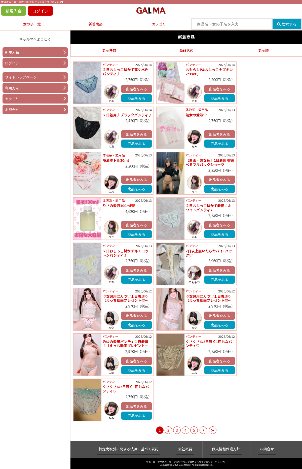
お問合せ (12, 109)
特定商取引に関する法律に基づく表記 (129, 448)
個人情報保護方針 (226, 448)
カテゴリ (159, 23)
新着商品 (95, 23)
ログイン (40, 11)
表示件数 (109, 50)
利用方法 (12, 87)
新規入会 (14, 11)
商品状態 (186, 50)
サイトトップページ (21, 77)
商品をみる (136, 98)
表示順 (263, 50)
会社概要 (185, 448)
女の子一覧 (32, 23)
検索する (287, 24)
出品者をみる (136, 88)
